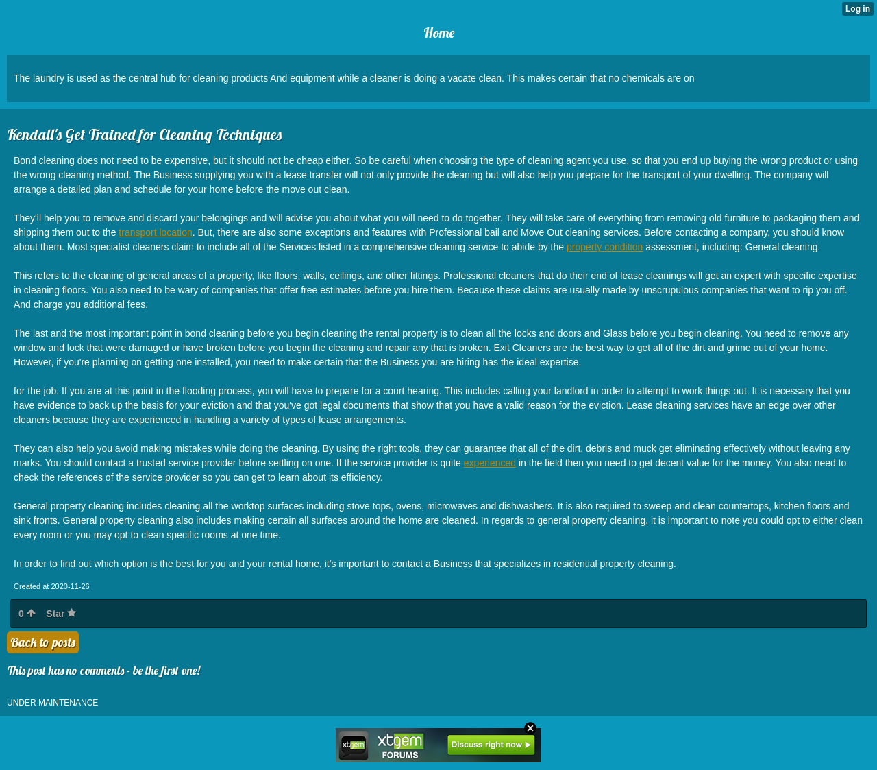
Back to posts (42, 642)
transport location (155, 232)
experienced (490, 462)
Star (61, 613)
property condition (605, 246)
